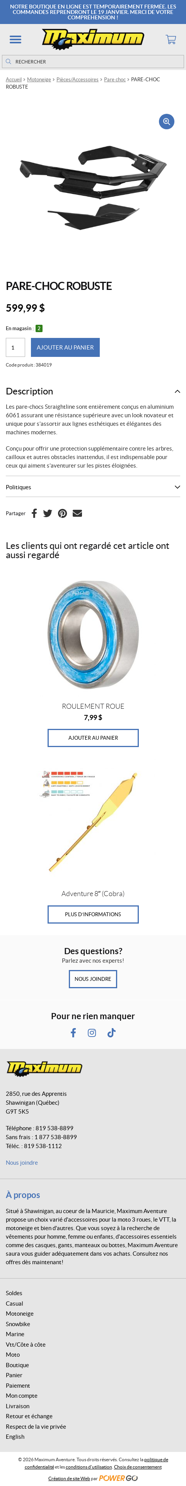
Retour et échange (29, 1416)
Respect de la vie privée (36, 1426)
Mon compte (22, 1395)
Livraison (17, 1406)
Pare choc (115, 79)
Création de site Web (69, 1478)
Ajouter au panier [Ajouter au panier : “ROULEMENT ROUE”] (93, 738)
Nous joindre (93, 979)
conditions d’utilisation (89, 1466)
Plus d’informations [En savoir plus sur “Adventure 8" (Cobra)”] (93, 914)
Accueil (14, 79)
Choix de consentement (138, 1466)
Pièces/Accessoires (77, 79)
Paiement (18, 1385)
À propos (23, 1195)
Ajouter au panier (65, 347)
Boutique (17, 1365)
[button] (15, 39)
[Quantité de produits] (15, 347)
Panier (14, 1375)
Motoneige (39, 79)
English (15, 1436)
